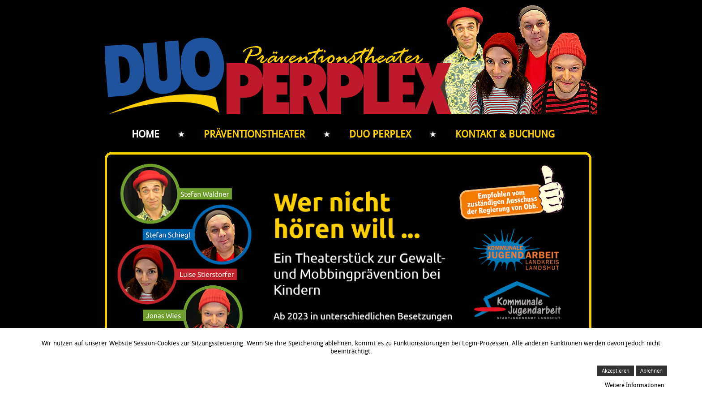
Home (145, 134)
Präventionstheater (254, 134)
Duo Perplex (380, 134)
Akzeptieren (615, 371)
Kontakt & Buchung (505, 134)
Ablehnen (651, 371)
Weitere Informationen (634, 385)
